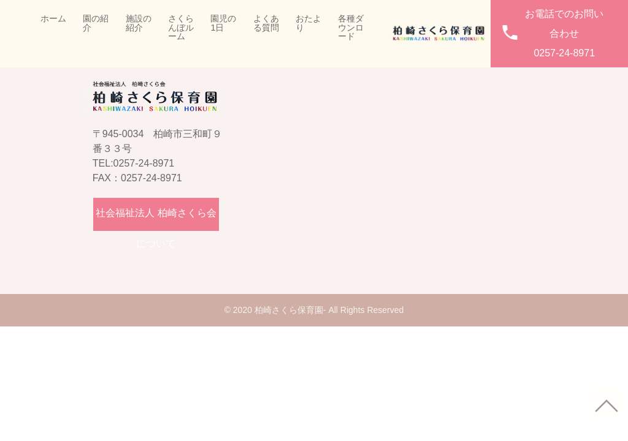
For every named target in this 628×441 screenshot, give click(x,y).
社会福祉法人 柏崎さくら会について (156, 219)
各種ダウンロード (351, 27)
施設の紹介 (138, 23)
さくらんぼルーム (181, 27)
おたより (308, 23)
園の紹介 (96, 23)
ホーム (53, 18)
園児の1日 (223, 23)
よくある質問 (266, 23)
